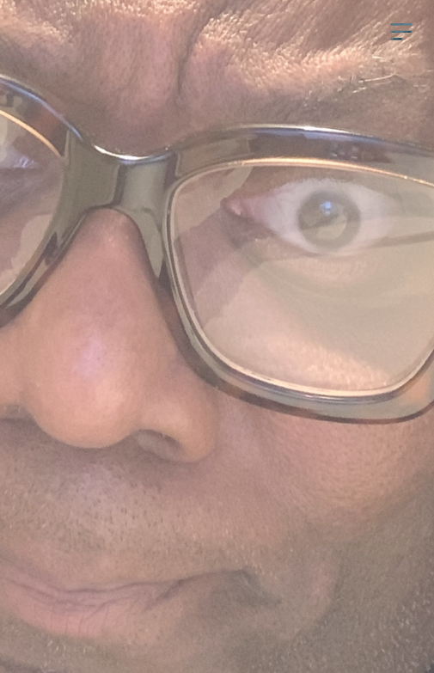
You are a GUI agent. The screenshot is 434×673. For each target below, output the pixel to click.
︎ (401, 32)
